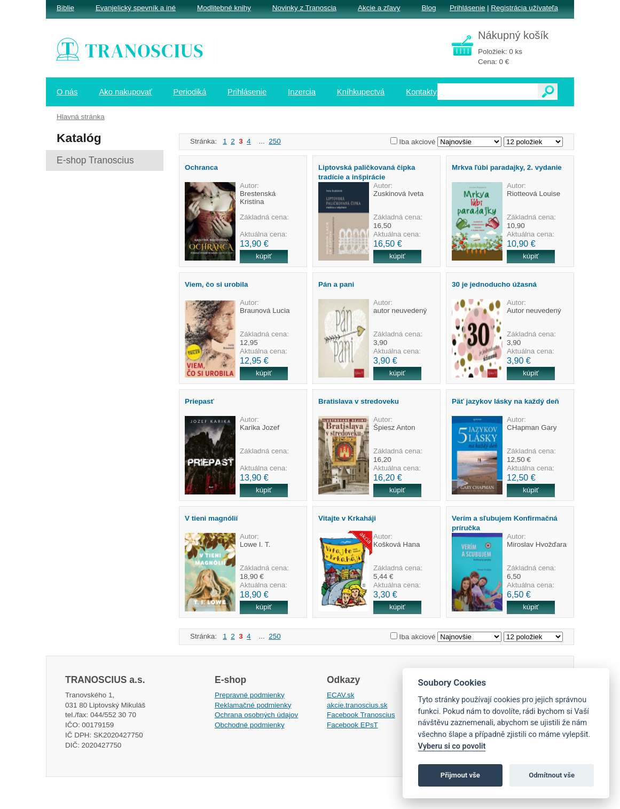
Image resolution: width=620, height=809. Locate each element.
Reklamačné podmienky (253, 705)
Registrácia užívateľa (524, 8)
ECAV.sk (341, 695)
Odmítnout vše (552, 775)
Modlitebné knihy (224, 8)
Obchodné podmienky (250, 725)
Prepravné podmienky (250, 695)
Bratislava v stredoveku (358, 401)
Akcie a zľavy (379, 8)
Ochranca (201, 167)
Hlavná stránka (81, 117)
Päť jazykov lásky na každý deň (505, 401)
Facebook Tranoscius (361, 715)
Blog (428, 8)
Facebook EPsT (352, 725)
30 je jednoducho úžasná (494, 284)
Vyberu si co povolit (452, 746)
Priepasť (199, 401)
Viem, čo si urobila (216, 284)
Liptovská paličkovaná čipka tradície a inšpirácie (366, 171)
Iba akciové (417, 142)
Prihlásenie (467, 8)
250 (274, 141)
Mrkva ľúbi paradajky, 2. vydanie (507, 167)
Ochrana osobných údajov (256, 715)
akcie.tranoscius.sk (357, 705)
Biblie (65, 8)
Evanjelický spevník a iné (136, 8)
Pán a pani (336, 284)
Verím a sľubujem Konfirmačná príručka (505, 522)
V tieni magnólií (211, 518)
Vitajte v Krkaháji (347, 518)
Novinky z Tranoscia (304, 8)
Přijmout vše (460, 775)
